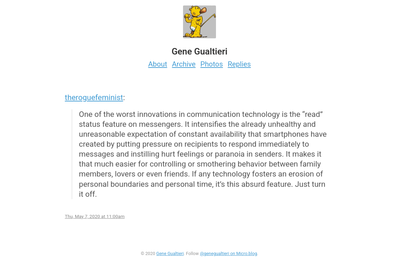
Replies (239, 64)
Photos (212, 64)
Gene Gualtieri (170, 253)
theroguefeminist (94, 97)
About (157, 64)
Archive (184, 64)
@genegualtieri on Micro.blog (228, 253)
